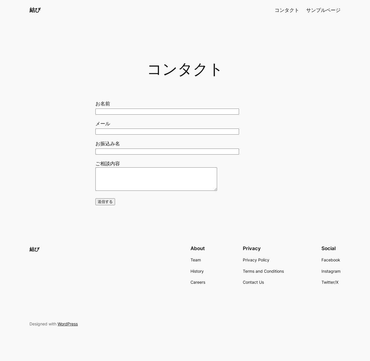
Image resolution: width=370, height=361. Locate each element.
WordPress (68, 328)
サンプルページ (323, 10)
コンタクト (287, 10)
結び (34, 9)
